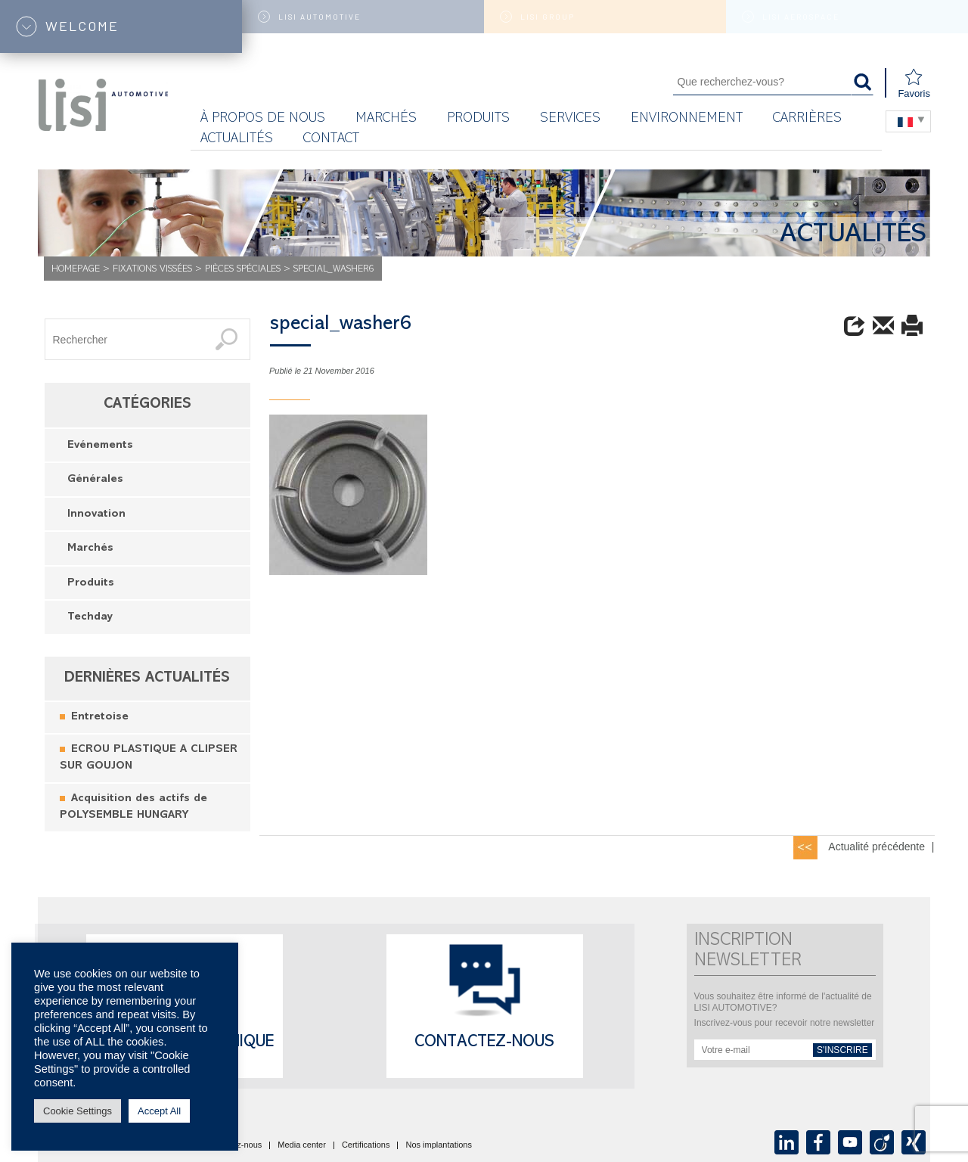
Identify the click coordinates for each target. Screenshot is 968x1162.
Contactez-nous (484, 1043)
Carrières (807, 119)
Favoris (914, 83)
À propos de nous (262, 119)
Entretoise (100, 717)
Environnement (687, 119)
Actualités (236, 139)
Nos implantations (438, 1145)
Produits (478, 119)
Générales (95, 480)
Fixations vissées (152, 270)
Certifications (366, 1145)
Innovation (96, 514)
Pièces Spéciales (243, 270)
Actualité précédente (876, 846)
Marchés (90, 549)
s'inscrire (842, 1050)
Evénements (100, 446)
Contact (331, 139)
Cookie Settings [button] (77, 1111)
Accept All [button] (159, 1111)
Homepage (75, 270)
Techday (90, 617)
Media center (302, 1145)
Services (570, 119)
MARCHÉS (386, 119)
